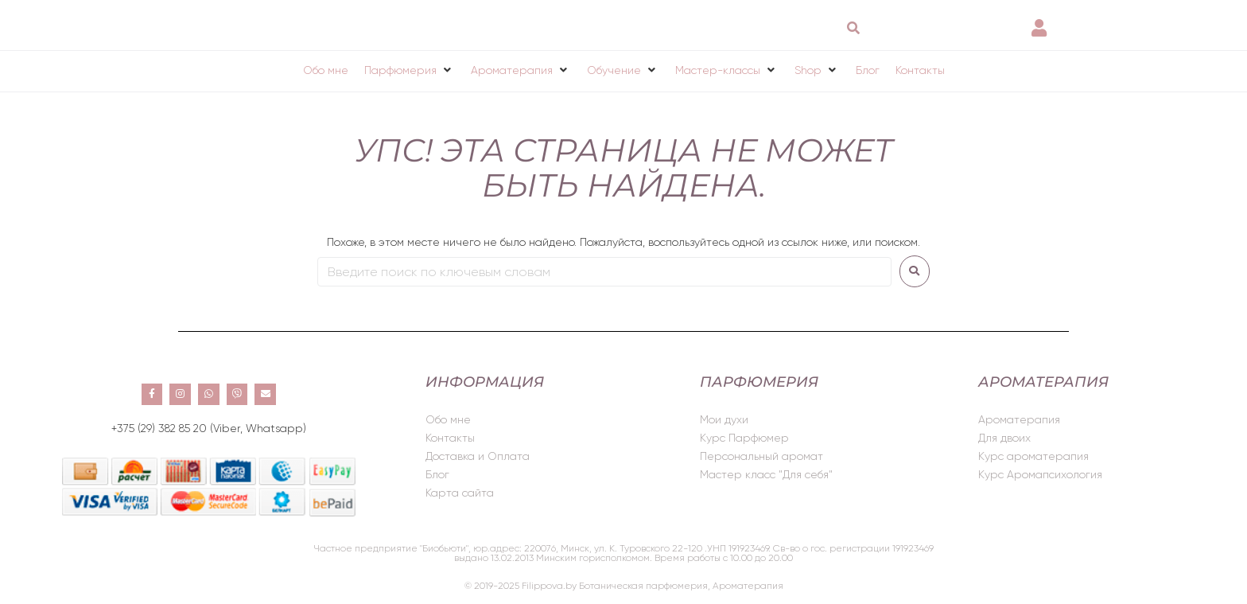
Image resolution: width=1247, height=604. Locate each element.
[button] (409, 70)
